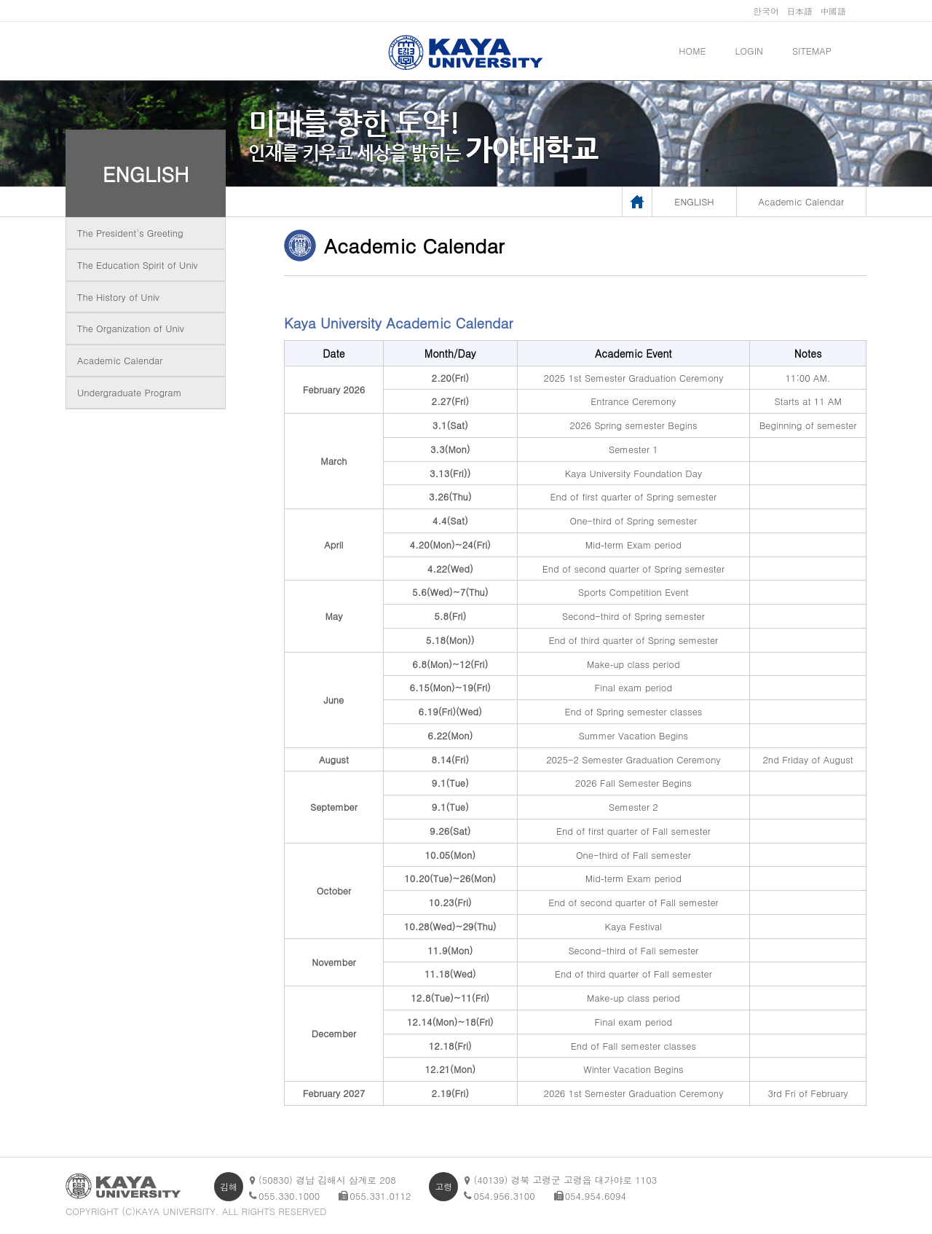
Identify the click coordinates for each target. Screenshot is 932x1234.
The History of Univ (118, 297)
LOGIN (749, 51)
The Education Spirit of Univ (137, 265)
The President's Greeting (130, 233)
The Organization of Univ (130, 328)
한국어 (766, 10)
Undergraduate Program (129, 392)
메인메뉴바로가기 (0, 0)
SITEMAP (812, 51)
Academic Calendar (119, 360)
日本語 (799, 10)
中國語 (833, 10)
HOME (692, 51)
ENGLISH (146, 173)
